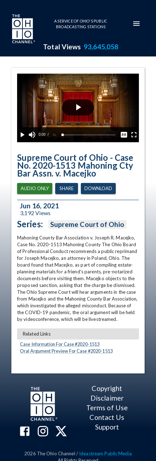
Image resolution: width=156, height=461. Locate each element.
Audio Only (34, 188)
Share (66, 188)
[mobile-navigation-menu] (136, 23)
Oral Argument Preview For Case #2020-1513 (66, 351)
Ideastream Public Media (105, 453)
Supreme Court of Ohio (87, 224)
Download (98, 188)
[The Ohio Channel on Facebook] (25, 432)
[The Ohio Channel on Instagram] (43, 432)
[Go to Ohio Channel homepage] (23, 30)
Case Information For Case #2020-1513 (59, 344)
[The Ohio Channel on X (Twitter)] (61, 432)
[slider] (89, 134)
